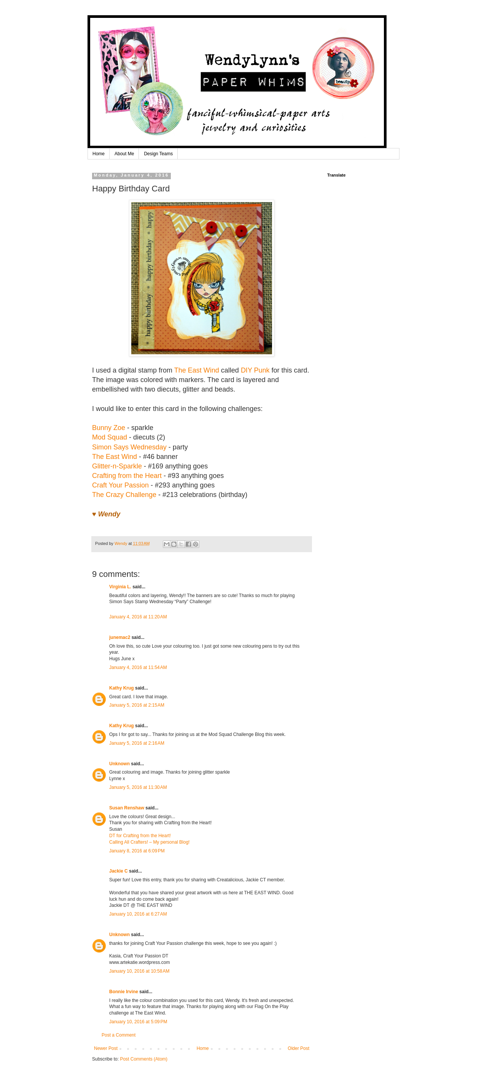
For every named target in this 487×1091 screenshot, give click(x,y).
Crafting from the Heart (127, 475)
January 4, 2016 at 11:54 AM (138, 667)
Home (98, 153)
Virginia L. (120, 586)
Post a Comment (118, 1035)
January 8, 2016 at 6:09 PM (137, 851)
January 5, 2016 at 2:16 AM (136, 743)
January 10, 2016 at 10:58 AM (139, 971)
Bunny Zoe (108, 428)
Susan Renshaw (126, 808)
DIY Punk (255, 370)
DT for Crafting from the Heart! (140, 835)
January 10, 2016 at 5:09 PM (138, 1021)
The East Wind (196, 370)
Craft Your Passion (120, 485)
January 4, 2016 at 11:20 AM (138, 617)
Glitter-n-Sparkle (117, 466)
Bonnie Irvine (123, 991)
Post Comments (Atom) (143, 1059)
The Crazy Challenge (124, 495)
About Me (124, 153)
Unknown (119, 763)
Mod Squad (109, 437)
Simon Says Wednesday (129, 447)
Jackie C (118, 871)
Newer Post (106, 1048)
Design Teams (158, 153)
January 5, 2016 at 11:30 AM (138, 787)
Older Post (298, 1048)
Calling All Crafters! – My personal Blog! (149, 842)
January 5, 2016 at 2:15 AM (136, 705)
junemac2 (119, 637)
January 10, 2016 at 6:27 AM (138, 914)
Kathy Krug (121, 688)
